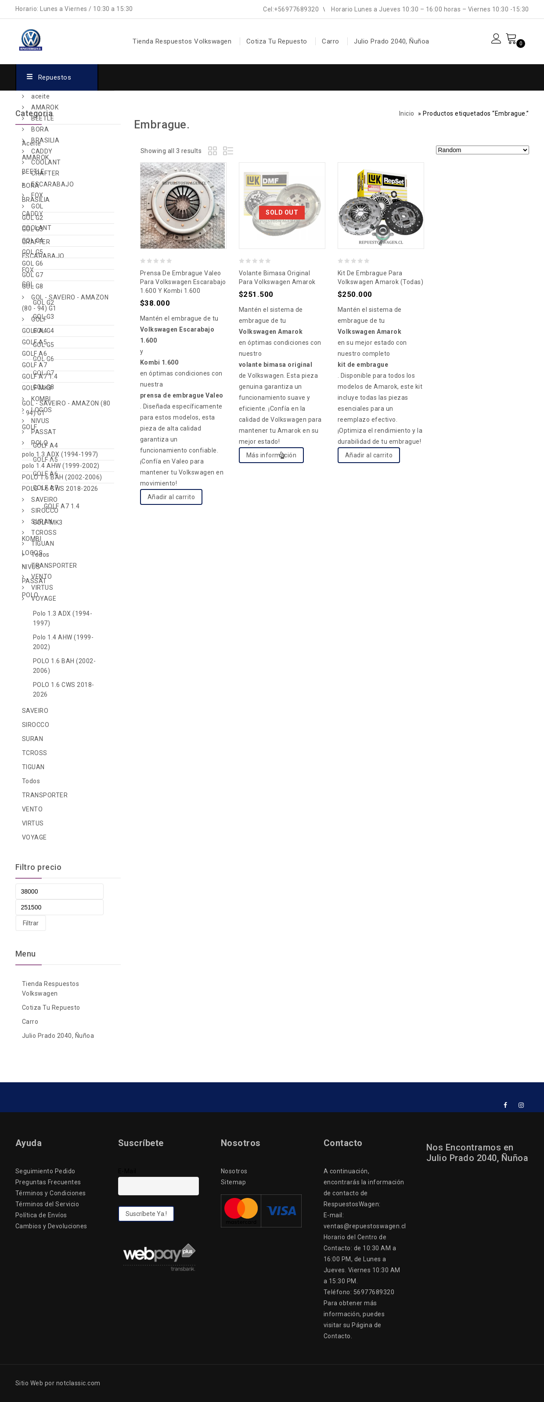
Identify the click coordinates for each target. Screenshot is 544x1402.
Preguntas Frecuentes (48, 1182)
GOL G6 (32, 263)
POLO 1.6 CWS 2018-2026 (60, 488)
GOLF (39, 319)
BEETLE (42, 118)
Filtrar (31, 923)
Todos (40, 554)
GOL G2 (32, 217)
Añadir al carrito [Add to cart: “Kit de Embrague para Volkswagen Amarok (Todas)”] (369, 455)
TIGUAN (42, 543)
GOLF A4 (34, 330)
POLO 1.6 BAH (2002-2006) (62, 477)
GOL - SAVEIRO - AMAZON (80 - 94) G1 (65, 303)
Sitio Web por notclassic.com (58, 1383)
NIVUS (40, 420)
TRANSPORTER (54, 565)
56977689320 (374, 1292)
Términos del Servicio (47, 1204)
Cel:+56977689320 (291, 9)
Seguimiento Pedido (45, 1171)
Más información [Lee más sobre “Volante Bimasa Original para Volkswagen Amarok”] (271, 455)
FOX (37, 195)
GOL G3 (32, 229)
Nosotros (234, 1171)
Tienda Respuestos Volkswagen (182, 41)
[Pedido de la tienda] (482, 150)
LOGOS (41, 409)
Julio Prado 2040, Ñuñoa (391, 41)
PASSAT (43, 431)
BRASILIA (45, 140)
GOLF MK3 (37, 387)
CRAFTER (45, 173)
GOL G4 (32, 240)
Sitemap (233, 1182)
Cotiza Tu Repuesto (276, 41)
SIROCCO (45, 510)
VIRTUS (42, 587)
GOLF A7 (34, 365)
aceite (40, 96)
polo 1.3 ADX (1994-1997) (60, 454)
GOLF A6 (34, 353)
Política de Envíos (41, 1215)
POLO (39, 442)
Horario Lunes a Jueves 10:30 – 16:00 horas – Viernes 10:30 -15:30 (430, 9)
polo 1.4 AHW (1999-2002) (61, 465)
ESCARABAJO (52, 184)
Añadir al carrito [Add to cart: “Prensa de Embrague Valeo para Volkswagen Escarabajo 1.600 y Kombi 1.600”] (171, 496)
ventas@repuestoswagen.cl (365, 1226)
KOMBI (41, 398)
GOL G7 (32, 274)
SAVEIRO (44, 499)
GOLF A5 (34, 342)
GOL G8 (32, 286)
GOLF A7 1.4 (40, 376)
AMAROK (44, 107)
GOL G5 (32, 252)
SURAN (42, 521)
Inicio (406, 113)
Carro (330, 41)
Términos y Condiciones (50, 1193)
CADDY (42, 151)
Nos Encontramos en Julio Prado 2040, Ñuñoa (477, 1152)
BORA (40, 129)
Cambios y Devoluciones (51, 1226)
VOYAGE (43, 598)
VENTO (41, 576)
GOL (37, 206)
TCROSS (44, 532)
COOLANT (46, 162)
